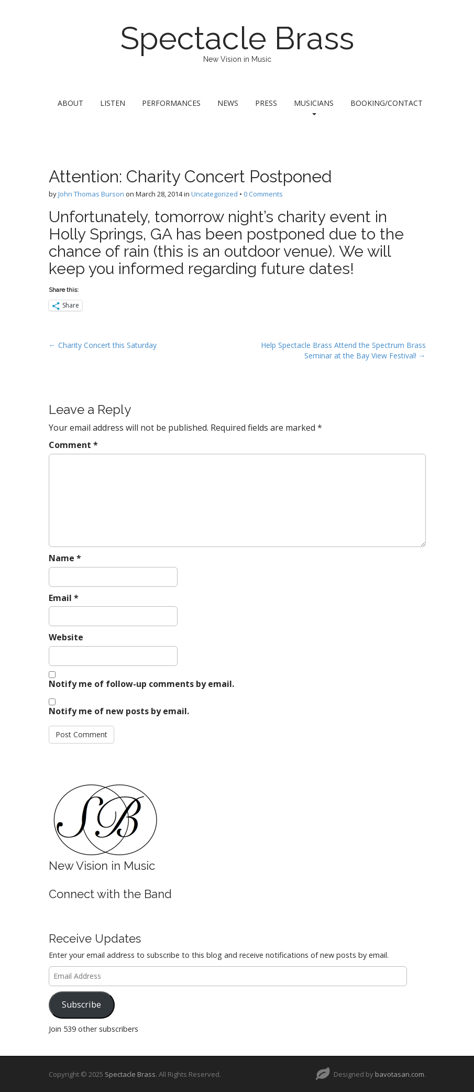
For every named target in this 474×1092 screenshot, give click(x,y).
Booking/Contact (386, 103)
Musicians (314, 106)
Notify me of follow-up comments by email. (141, 684)
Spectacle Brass (237, 38)
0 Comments (263, 194)
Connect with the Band (110, 894)
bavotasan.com (399, 1074)
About (70, 103)
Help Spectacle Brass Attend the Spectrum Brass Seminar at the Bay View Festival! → (343, 350)
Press (266, 103)
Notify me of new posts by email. (119, 711)
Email (64, 598)
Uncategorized (214, 194)
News (227, 103)
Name (65, 558)
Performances (171, 103)
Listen (112, 103)
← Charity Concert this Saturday (103, 345)
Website (66, 637)
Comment (73, 445)
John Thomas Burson (91, 194)
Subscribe (81, 1004)
